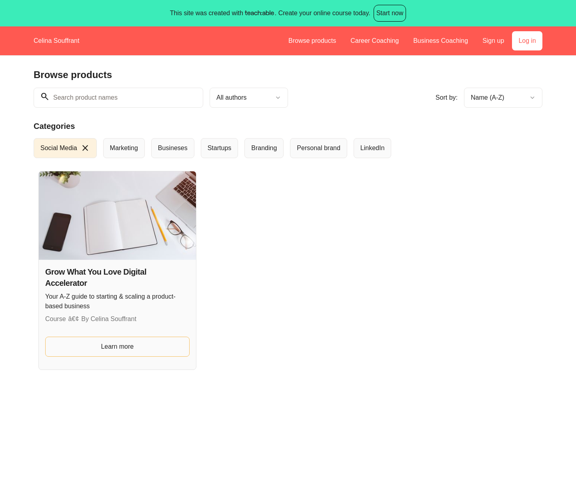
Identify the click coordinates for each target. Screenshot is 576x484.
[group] (255, 148)
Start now (390, 13)
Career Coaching (374, 40)
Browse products (312, 40)
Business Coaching (440, 40)
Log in (527, 40)
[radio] (65, 148)
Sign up (493, 40)
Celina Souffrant (56, 40)
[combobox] (249, 98)
